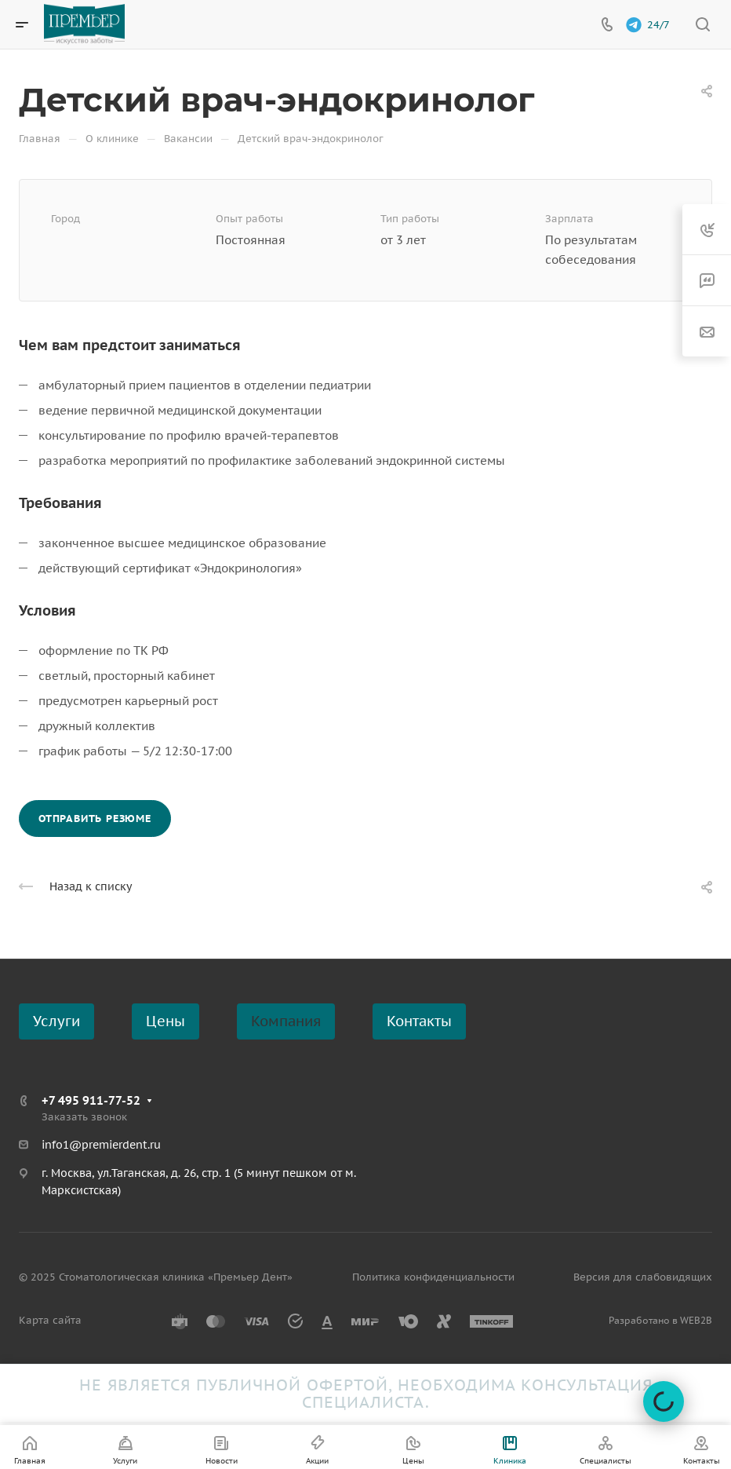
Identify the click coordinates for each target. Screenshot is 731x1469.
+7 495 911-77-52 (91, 1100)
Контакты (419, 1021)
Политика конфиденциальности (433, 1277)
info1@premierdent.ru (101, 1145)
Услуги (56, 1021)
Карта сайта (50, 1320)
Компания (286, 1021)
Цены (165, 1021)
